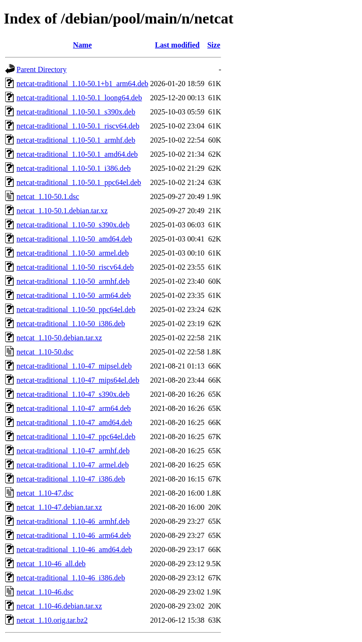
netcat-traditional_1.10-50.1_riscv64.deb (78, 126)
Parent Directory (41, 69)
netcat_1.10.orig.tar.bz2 (52, 620)
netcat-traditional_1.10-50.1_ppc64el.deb (78, 182)
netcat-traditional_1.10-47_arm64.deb (73, 408)
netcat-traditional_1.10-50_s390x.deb (73, 225)
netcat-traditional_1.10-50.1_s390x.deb (75, 112)
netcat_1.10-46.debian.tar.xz (59, 606)
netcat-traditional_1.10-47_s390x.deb (73, 394)
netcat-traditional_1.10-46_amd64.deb (74, 550)
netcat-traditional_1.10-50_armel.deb (72, 253)
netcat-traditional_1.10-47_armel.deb (72, 465)
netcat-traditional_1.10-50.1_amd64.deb (77, 154)
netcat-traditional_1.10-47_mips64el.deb (77, 380)
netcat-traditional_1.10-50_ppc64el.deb (75, 309)
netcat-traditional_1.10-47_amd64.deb (74, 422)
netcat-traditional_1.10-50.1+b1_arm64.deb (82, 84)
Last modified (177, 45)
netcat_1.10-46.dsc (45, 592)
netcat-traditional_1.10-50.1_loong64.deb (79, 98)
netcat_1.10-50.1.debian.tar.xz (61, 211)
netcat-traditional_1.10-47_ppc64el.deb (75, 437)
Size (214, 45)
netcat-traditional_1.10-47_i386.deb (70, 479)
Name (82, 45)
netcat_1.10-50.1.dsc (47, 197)
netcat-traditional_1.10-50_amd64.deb (74, 239)
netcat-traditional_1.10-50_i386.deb (70, 324)
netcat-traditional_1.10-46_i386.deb (70, 578)
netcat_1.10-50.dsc (45, 352)
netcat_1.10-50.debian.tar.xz (59, 338)
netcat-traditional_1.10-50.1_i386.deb (73, 168)
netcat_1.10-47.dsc (45, 493)
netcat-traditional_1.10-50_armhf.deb (73, 281)
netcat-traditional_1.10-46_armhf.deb (73, 521)
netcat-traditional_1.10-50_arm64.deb (73, 295)
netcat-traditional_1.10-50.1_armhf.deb (75, 140)
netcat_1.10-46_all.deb (51, 564)
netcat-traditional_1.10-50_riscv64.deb (75, 267)
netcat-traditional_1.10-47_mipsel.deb (74, 366)
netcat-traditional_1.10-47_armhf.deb (73, 451)
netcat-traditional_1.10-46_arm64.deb (73, 535)
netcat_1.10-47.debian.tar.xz (59, 507)
